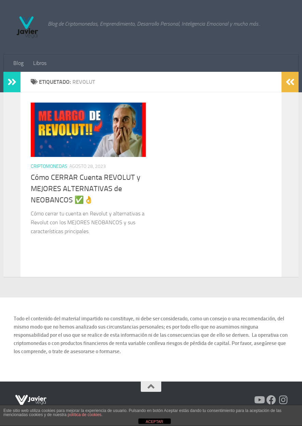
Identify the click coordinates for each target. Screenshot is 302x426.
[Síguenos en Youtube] (259, 400)
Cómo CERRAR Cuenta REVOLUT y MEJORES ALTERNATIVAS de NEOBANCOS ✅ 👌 (85, 188)
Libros (39, 63)
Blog (18, 63)
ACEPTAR (154, 422)
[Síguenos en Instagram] (283, 400)
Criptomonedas (49, 166)
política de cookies (84, 414)
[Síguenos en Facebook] (271, 400)
